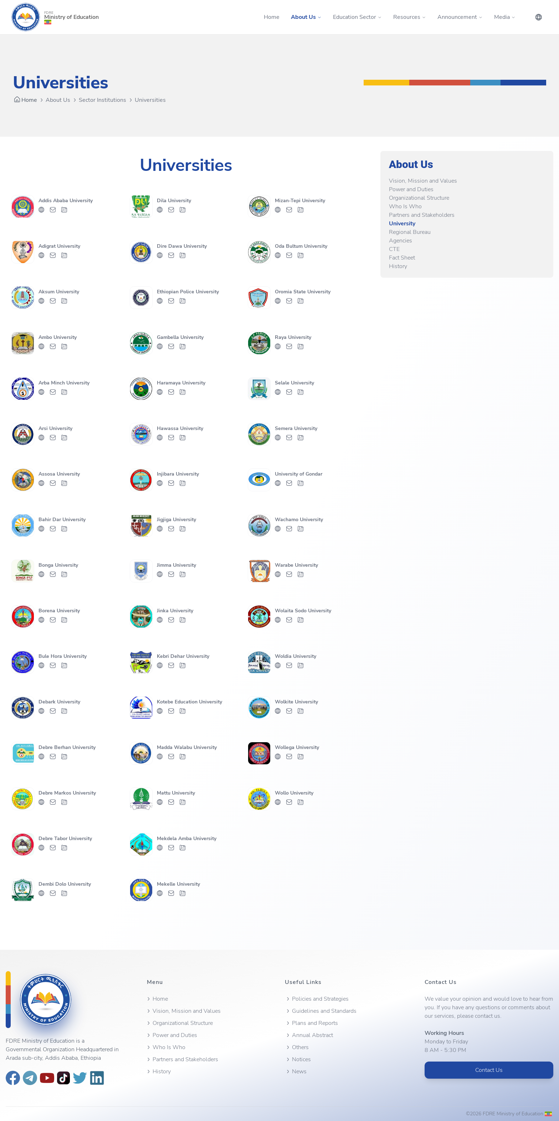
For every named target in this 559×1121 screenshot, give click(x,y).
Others (297, 1047)
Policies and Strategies (317, 999)
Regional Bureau (410, 232)
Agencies (400, 241)
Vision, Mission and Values (423, 181)
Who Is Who (405, 206)
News (296, 1071)
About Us (58, 100)
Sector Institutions (102, 100)
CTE (394, 249)
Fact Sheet (402, 258)
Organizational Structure (419, 198)
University (402, 223)
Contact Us (489, 1070)
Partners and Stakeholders (422, 215)
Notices (298, 1059)
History (398, 266)
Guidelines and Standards (321, 1011)
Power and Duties (411, 189)
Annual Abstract (309, 1035)
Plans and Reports (311, 1023)
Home (272, 17)
